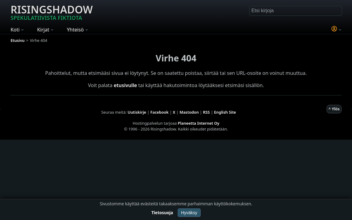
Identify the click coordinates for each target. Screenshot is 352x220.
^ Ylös (333, 109)
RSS (206, 112)
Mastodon (189, 112)
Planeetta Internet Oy (198, 123)
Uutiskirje (136, 112)
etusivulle (125, 85)
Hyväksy (189, 212)
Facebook (159, 112)
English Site (225, 112)
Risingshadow (51, 11)
